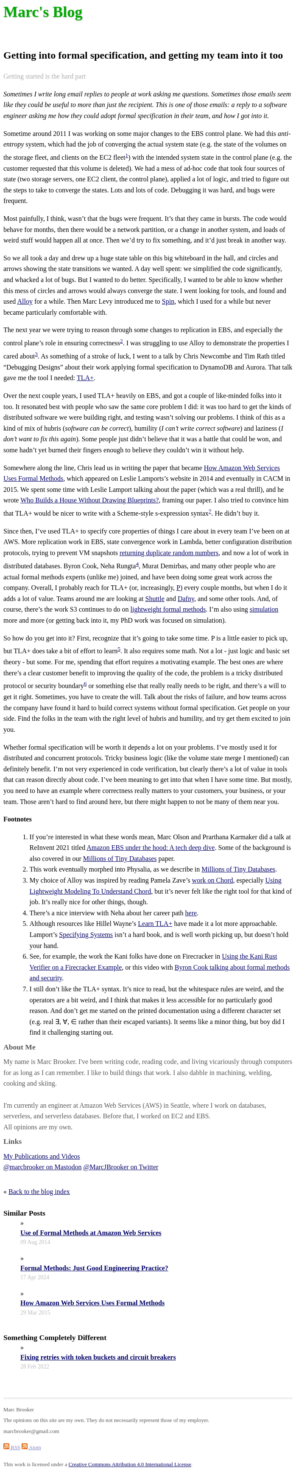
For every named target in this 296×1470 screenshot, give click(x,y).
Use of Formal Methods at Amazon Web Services (91, 1232)
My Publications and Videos (41, 1156)
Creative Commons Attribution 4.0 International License (130, 1464)
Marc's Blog (42, 11)
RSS (11, 1447)
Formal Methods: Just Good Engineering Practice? (94, 1268)
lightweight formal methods (168, 609)
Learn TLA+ (155, 923)
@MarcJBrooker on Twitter (120, 1167)
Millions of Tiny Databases (120, 858)
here (191, 913)
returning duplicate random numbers (169, 552)
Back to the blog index (39, 1191)
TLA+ (85, 377)
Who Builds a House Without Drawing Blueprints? (89, 500)
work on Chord (212, 880)
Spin (168, 301)
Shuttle (154, 598)
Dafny (186, 598)
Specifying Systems (86, 934)
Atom (31, 1447)
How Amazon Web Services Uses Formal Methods (92, 1302)
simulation (264, 609)
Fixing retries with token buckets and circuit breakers (98, 1357)
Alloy (24, 301)
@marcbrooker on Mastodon (42, 1167)
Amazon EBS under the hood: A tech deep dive (151, 847)
